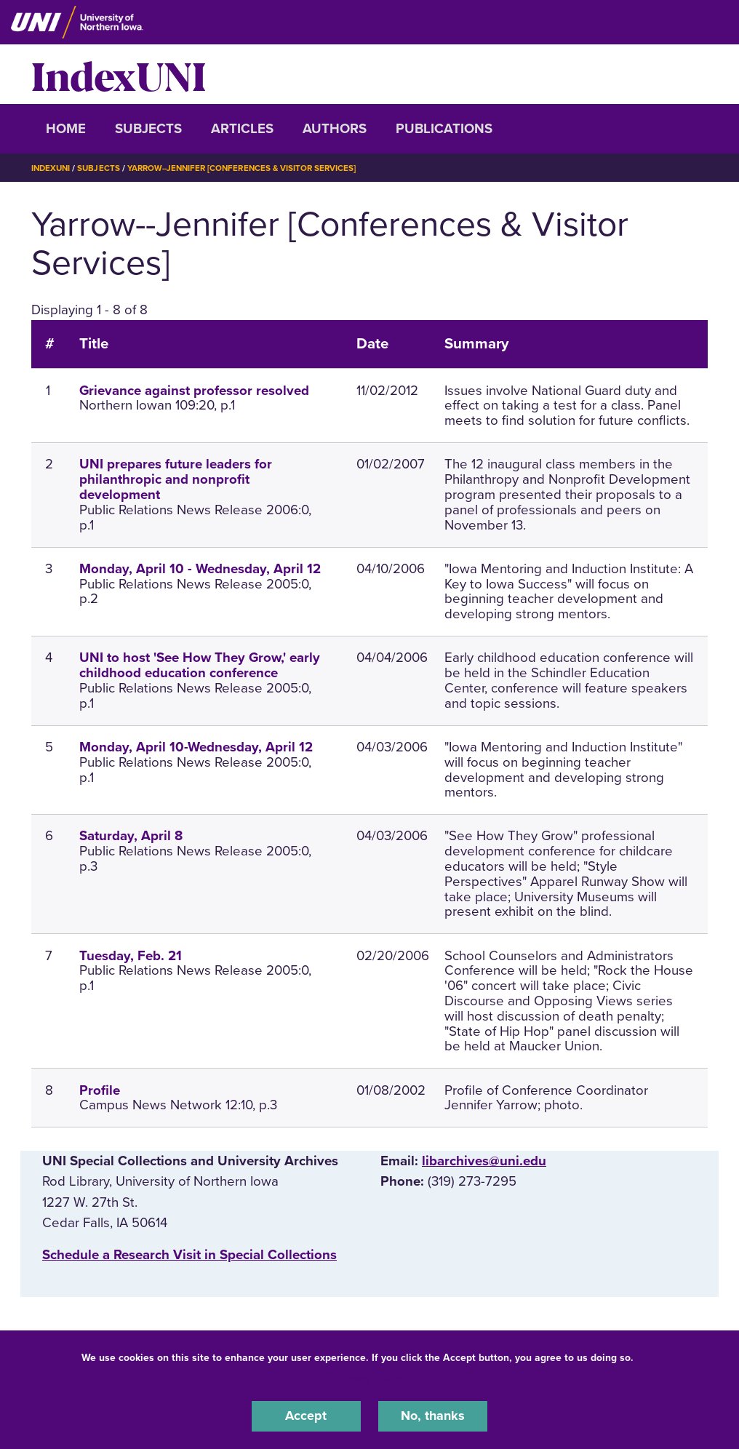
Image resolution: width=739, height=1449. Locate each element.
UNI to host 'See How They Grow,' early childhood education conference (199, 665)
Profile (99, 1090)
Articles (242, 129)
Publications (444, 129)
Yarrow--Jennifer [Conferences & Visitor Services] (250, 168)
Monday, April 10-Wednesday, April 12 (196, 747)
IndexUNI (118, 74)
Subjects (148, 129)
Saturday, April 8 (131, 836)
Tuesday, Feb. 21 (130, 956)
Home (66, 129)
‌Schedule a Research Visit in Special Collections (189, 1255)
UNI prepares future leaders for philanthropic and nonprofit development (175, 479)
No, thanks (432, 1416)
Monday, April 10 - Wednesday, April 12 (200, 569)
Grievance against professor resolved (194, 391)
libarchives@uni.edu (484, 1161)
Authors (335, 129)
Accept (306, 1416)
